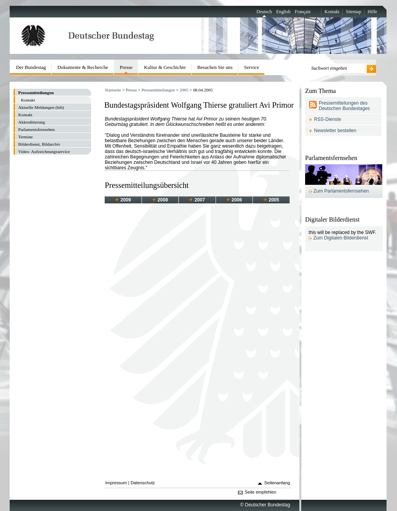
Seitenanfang (277, 482)
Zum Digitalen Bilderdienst (340, 238)
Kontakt (332, 11)
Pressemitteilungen (158, 90)
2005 (184, 90)
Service (251, 67)
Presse (131, 90)
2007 (197, 200)
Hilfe (372, 11)
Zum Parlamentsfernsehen (341, 191)
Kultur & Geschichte (165, 67)
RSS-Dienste (327, 119)
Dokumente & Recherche (82, 67)
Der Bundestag (31, 67)
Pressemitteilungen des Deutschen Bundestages (344, 105)
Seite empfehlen (260, 492)
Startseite (113, 90)
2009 (123, 200)
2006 (234, 200)
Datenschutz (143, 482)
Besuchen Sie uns (215, 67)
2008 (160, 200)
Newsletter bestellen (335, 130)
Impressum (116, 482)
